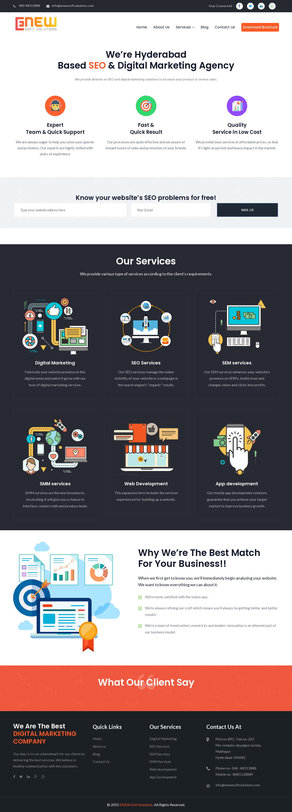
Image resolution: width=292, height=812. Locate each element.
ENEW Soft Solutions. (136, 804)
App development (237, 484)
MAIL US (247, 210)
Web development (163, 769)
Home (141, 27)
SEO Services (146, 363)
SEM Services (160, 754)
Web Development (146, 484)
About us (99, 746)
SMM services (55, 484)
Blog (204, 27)
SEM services (237, 363)
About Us (161, 27)
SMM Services (160, 762)
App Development (163, 777)
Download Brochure (260, 27)
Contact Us (225, 27)
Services (183, 27)
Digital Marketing (55, 363)
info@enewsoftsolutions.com (70, 5)
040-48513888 (26, 5)
